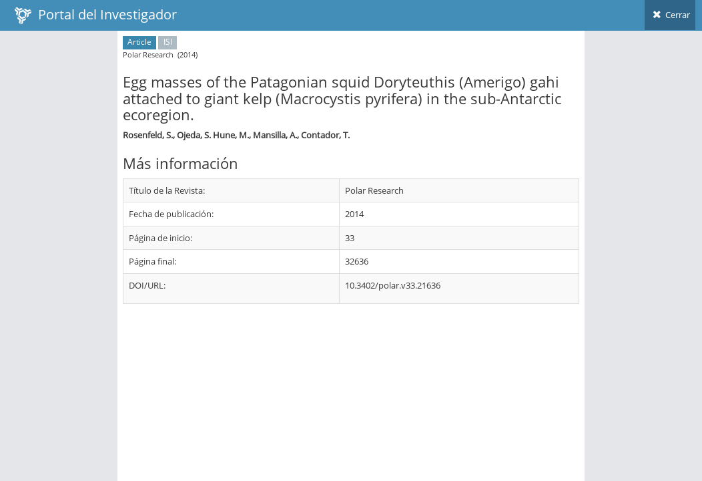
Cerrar (670, 15)
